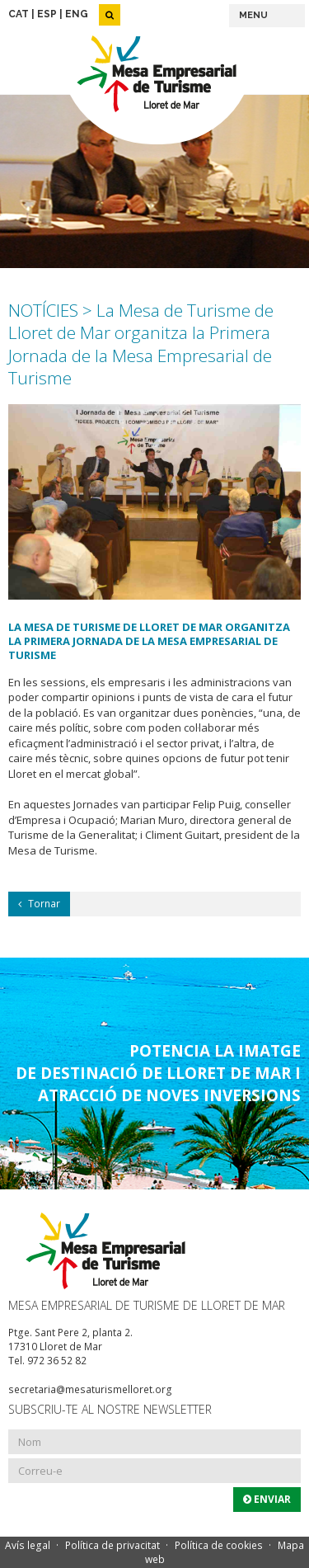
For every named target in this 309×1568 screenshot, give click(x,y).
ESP (47, 14)
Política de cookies (219, 1545)
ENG (76, 14)
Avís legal (27, 1545)
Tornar (39, 904)
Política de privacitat (112, 1545)
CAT (18, 14)
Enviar (267, 1499)
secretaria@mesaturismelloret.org (90, 1389)
